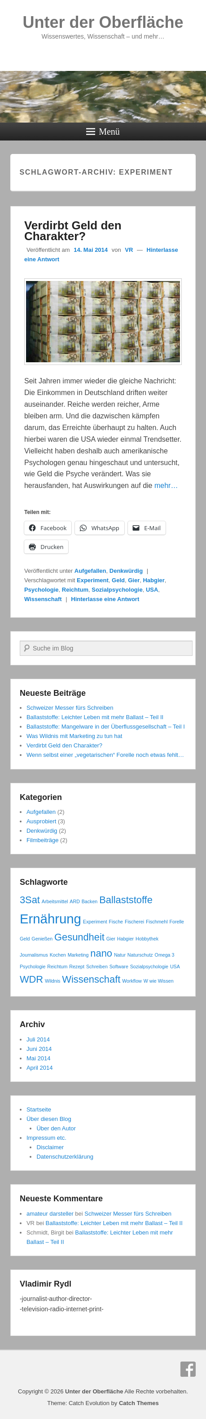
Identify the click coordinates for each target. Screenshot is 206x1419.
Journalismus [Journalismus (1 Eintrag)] (34, 955)
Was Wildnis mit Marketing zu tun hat (74, 736)
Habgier (153, 580)
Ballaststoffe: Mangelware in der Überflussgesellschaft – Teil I (105, 726)
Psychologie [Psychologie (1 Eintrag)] (32, 966)
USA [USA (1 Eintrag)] (175, 966)
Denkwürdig (126, 570)
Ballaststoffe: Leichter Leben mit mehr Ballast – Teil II (94, 717)
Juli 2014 (38, 1039)
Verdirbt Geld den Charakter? (73, 231)
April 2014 (39, 1067)
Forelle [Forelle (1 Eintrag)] (176, 921)
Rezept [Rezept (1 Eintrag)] (76, 966)
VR (129, 249)
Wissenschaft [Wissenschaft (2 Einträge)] (91, 979)
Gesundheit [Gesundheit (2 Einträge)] (79, 937)
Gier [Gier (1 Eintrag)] (110, 938)
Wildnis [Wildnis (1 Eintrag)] (52, 981)
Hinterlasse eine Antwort (105, 599)
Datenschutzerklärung (64, 1156)
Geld (118, 580)
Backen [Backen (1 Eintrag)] (90, 901)
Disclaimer (50, 1147)
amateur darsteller (50, 1213)
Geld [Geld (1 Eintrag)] (25, 938)
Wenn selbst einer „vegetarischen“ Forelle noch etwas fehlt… (105, 754)
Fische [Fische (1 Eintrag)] (116, 921)
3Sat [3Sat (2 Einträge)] (30, 899)
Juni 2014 (39, 1049)
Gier (134, 580)
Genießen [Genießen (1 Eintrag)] (42, 938)
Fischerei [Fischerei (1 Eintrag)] (134, 921)
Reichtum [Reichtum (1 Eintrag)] (57, 966)
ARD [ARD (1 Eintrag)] (75, 901)
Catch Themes (139, 1403)
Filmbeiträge (42, 840)
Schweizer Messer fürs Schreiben (70, 707)
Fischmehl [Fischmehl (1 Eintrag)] (157, 921)
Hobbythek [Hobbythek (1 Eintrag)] (147, 938)
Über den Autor (55, 1128)
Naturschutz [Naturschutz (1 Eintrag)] (140, 955)
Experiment (93, 580)
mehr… (166, 485)
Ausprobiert (41, 821)
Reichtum (75, 589)
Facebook (188, 1369)
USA (152, 589)
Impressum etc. (46, 1137)
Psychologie (41, 589)
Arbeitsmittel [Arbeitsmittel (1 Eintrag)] (55, 901)
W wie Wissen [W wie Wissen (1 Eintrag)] (159, 981)
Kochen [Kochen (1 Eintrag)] (58, 955)
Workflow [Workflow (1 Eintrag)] (132, 981)
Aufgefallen (90, 570)
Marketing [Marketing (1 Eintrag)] (78, 955)
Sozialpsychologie (117, 589)
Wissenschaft (43, 599)
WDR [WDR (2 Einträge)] (31, 979)
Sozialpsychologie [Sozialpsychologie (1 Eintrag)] (149, 966)
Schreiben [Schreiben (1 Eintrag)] (97, 966)
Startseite (38, 1109)
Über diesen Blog (48, 1119)
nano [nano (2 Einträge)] (101, 953)
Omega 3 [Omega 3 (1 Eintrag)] (165, 955)
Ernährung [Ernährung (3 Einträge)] (50, 918)
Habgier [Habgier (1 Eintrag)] (125, 938)
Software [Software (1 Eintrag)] (119, 966)
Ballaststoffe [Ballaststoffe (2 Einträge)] (126, 899)
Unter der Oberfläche (102, 22)
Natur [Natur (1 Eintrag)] (120, 955)
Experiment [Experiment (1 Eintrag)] (95, 921)
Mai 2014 (38, 1058)
